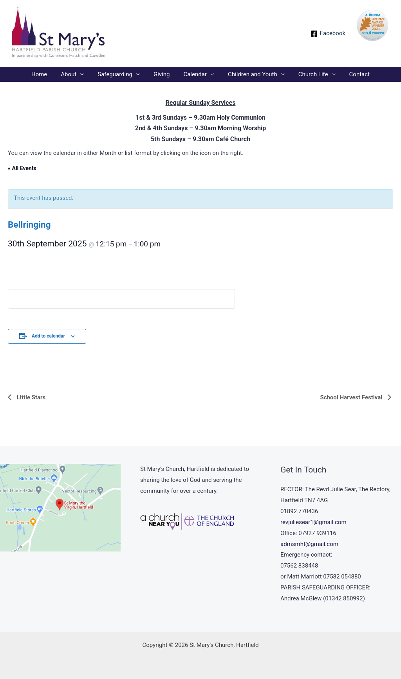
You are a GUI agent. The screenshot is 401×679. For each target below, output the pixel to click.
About (73, 74)
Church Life (308, 74)
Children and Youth (249, 74)
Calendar (194, 74)
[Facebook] (328, 33)
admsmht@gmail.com (309, 544)
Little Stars (30, 397)
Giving (162, 74)
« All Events (22, 168)
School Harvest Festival (352, 397)
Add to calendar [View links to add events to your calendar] (48, 336)
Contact (352, 74)
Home (46, 74)
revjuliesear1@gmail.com (313, 522)
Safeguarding (118, 74)
